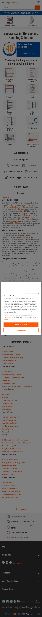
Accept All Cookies (21, 324)
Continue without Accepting (31, 293)
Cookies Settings (21, 330)
